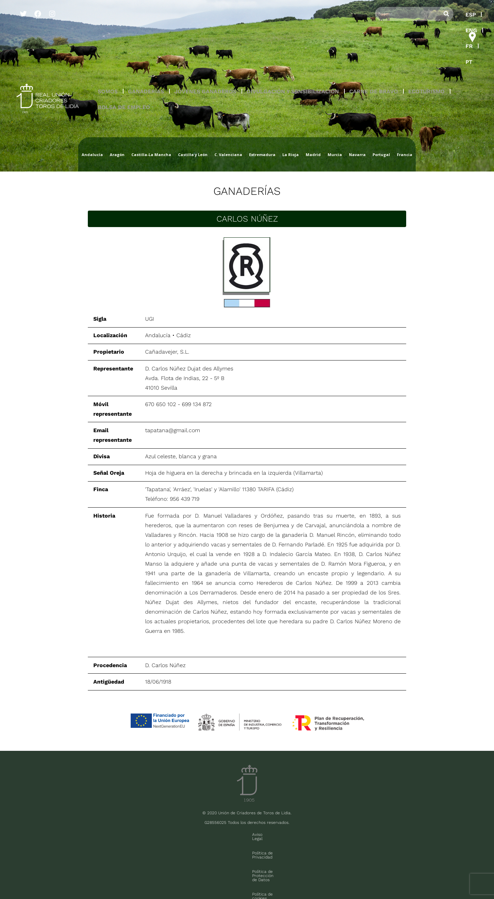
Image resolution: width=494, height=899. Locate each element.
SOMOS (108, 44)
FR (434, 14)
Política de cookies (311, 834)
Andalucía (157, 335)
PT (451, 14)
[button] (108, 44)
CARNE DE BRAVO (373, 44)
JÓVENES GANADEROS (205, 44)
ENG (415, 14)
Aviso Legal (147, 834)
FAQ (79, 877)
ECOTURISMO (426, 44)
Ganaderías (247, 191)
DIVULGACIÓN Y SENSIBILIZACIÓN (293, 44)
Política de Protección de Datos (252, 834)
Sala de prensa (55, 877)
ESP (393, 14)
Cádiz (183, 335)
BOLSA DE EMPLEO (124, 60)
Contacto (349, 834)
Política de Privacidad (189, 834)
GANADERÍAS (146, 44)
